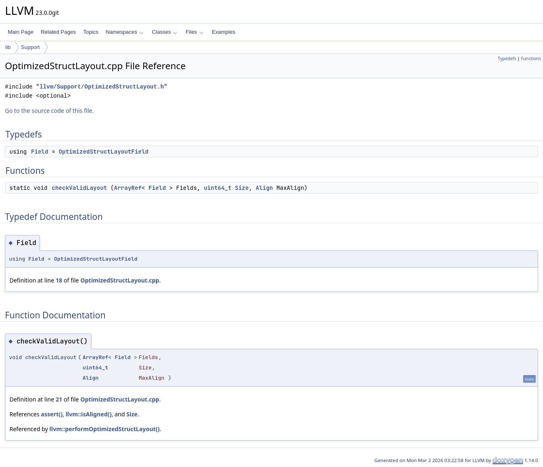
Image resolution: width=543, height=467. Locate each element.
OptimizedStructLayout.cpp (119, 280)
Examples (223, 32)
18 (59, 280)
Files (194, 32)
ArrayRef (128, 187)
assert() (52, 414)
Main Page (20, 32)
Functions (531, 58)
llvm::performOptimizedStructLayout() (104, 429)
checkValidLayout (79, 187)
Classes (164, 32)
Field (39, 151)
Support (30, 47)
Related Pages (58, 32)
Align (264, 187)
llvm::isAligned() (88, 414)
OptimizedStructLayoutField (104, 151)
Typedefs (507, 58)
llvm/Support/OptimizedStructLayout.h (101, 87)
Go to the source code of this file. (49, 110)
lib (8, 47)
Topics (90, 32)
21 (59, 399)
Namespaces (124, 32)
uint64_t (217, 187)
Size (242, 187)
